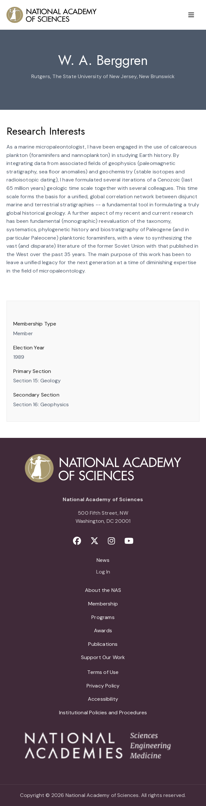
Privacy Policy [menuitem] (103, 685)
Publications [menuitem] (103, 644)
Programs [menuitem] (102, 617)
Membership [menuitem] (103, 603)
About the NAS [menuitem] (103, 590)
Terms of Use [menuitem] (102, 672)
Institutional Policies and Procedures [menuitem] (103, 712)
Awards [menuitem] (103, 630)
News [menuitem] (103, 560)
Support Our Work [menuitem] (103, 657)
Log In (103, 572)
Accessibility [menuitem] (103, 699)
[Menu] (191, 14)
